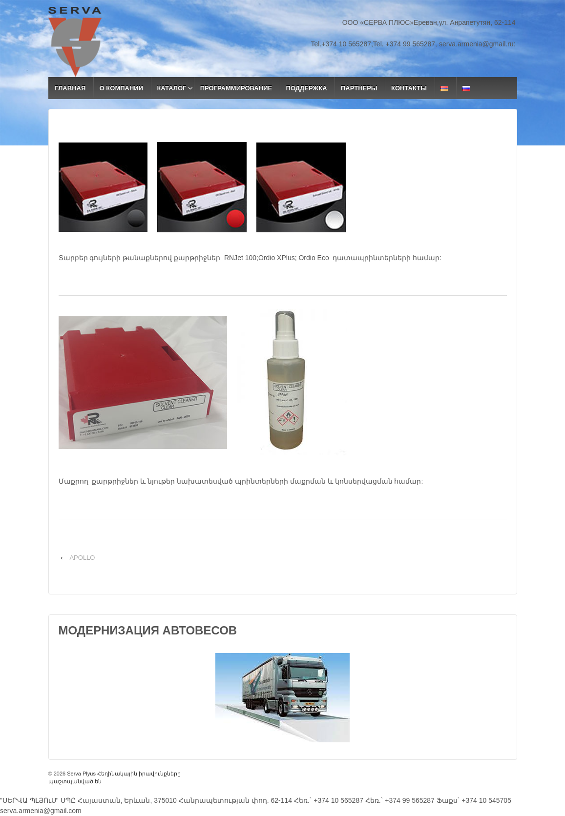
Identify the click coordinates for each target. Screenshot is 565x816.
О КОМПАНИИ (121, 88)
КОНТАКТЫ (409, 88)
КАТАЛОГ (171, 88)
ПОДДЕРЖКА (306, 88)
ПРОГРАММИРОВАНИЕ (236, 88)
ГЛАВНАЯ (70, 88)
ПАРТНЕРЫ (359, 88)
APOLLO (82, 557)
